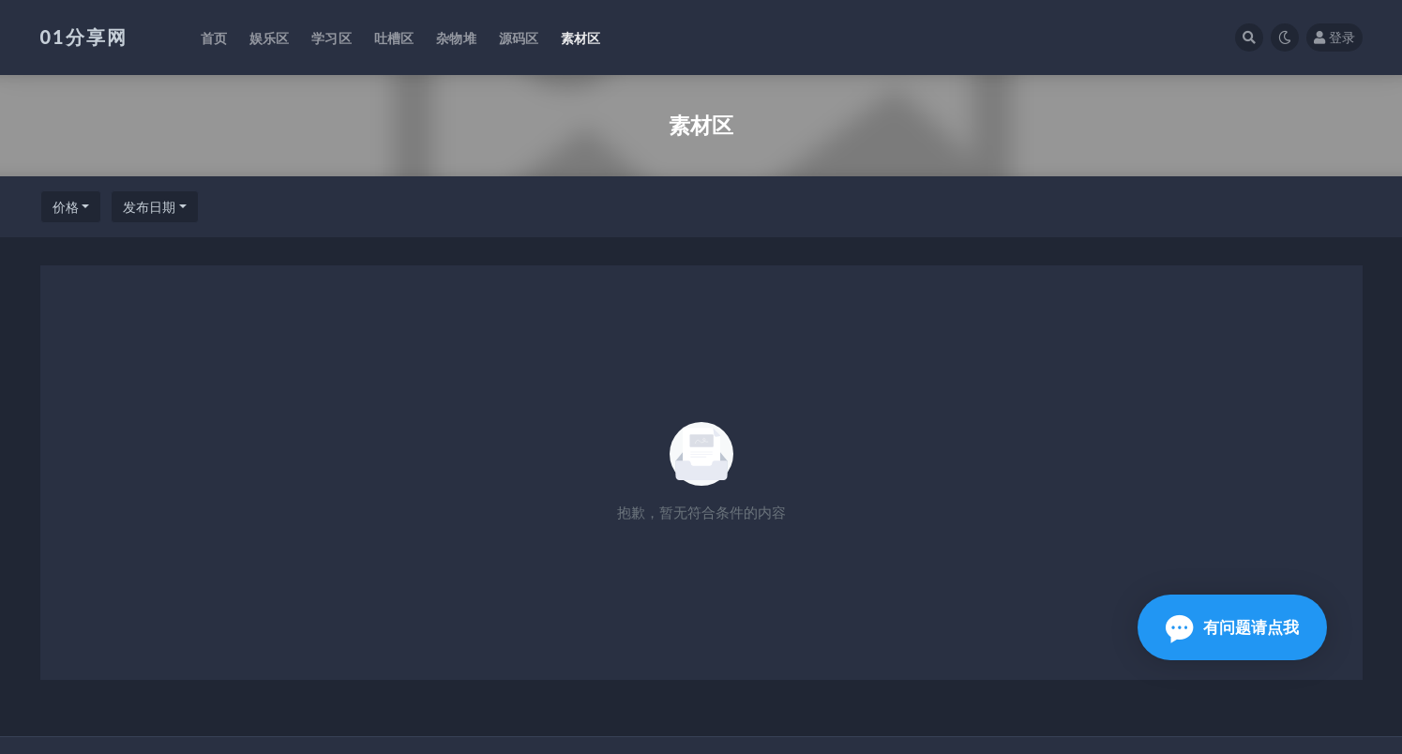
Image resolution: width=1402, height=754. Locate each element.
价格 (66, 207)
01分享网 (84, 36)
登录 (1334, 37)
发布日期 (149, 207)
